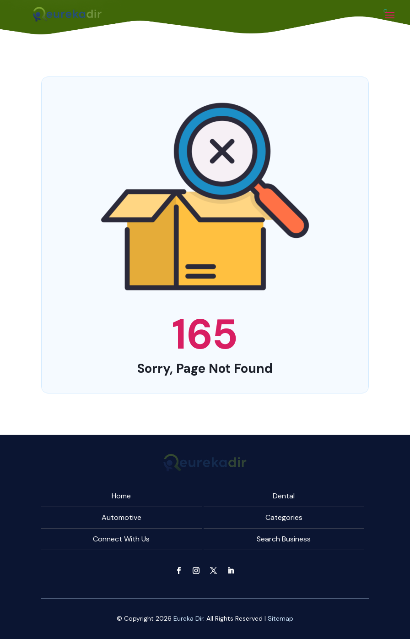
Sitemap (280, 618)
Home (121, 496)
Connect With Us (121, 539)
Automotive (121, 517)
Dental (284, 496)
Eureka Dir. (189, 618)
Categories (283, 517)
